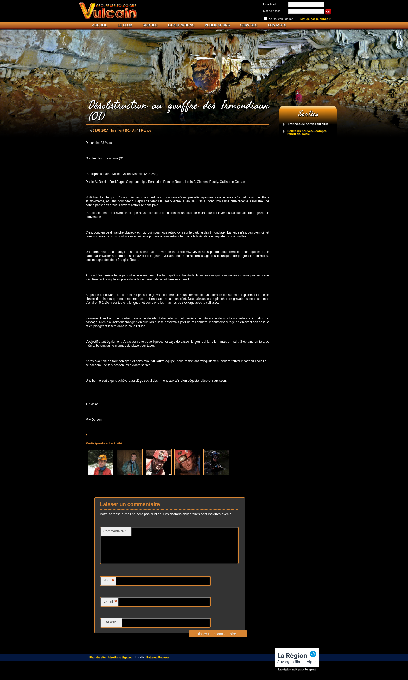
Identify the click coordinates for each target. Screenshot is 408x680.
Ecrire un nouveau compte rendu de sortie (307, 132)
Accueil (99, 25)
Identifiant (269, 4)
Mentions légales (120, 663)
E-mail (110, 608)
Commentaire (114, 531)
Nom (108, 587)
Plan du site (97, 663)
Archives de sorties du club (307, 124)
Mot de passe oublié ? (315, 19)
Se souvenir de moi (281, 19)
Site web (109, 628)
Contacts (277, 25)
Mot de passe (271, 10)
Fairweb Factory (157, 663)
